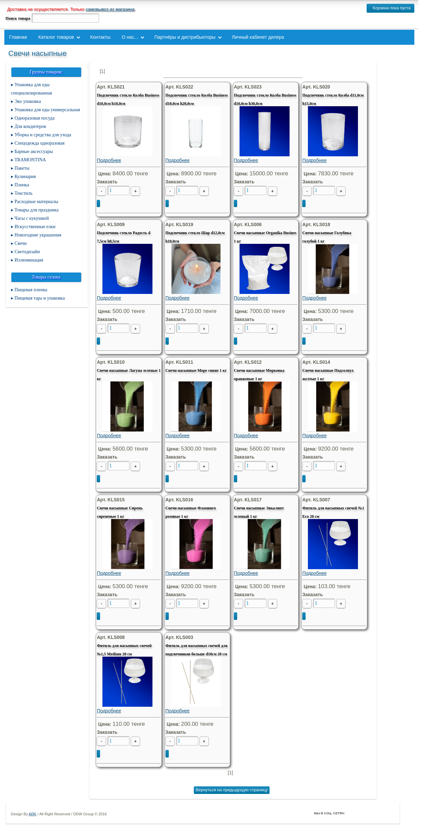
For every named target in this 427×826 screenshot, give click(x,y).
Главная (18, 37)
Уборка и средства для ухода (43, 134)
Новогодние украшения (38, 234)
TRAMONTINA (30, 159)
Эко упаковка (28, 101)
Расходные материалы (36, 201)
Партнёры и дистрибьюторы (185, 37)
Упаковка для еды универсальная (47, 109)
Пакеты (22, 168)
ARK (32, 814)
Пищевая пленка (31, 289)
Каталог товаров (56, 37)
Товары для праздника (37, 209)
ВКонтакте (371, 813)
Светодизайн (27, 251)
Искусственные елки (35, 226)
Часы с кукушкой (32, 218)
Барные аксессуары (34, 151)
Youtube (380, 813)
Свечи (21, 243)
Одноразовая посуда (35, 118)
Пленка (22, 184)
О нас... (130, 37)
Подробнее (127, 134)
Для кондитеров (30, 126)
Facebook (352, 813)
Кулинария (25, 176)
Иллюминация (29, 260)
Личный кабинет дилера (258, 37)
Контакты (100, 37)
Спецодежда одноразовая (40, 143)
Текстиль (24, 193)
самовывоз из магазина (110, 9)
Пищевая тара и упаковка (40, 298)
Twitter (361, 813)
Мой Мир (389, 813)
